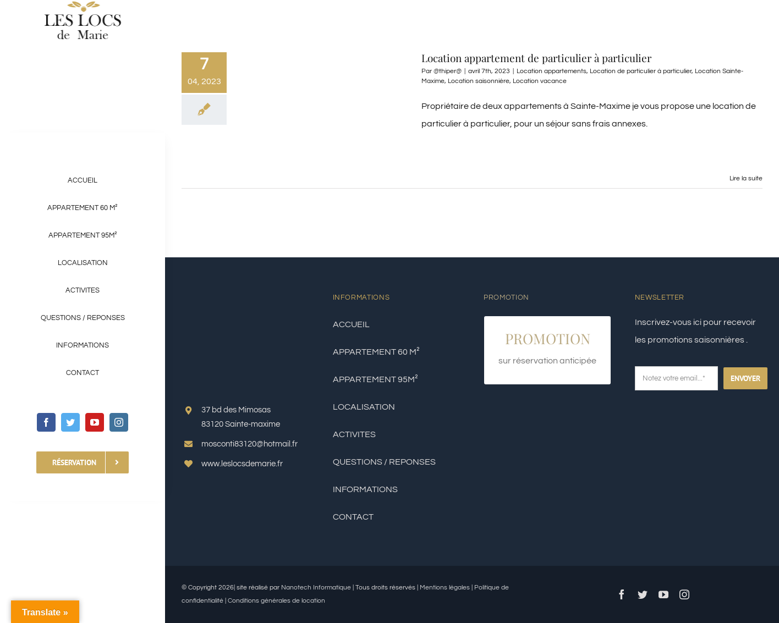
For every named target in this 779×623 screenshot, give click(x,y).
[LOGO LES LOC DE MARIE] (83, 4)
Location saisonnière (478, 81)
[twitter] (70, 422)
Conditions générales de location (276, 600)
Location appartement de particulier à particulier (536, 58)
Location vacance (540, 81)
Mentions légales (445, 587)
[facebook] (46, 422)
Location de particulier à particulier (641, 71)
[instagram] (118, 422)
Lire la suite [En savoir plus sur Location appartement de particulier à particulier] (745, 178)
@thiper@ (448, 71)
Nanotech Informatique (316, 587)
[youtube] (94, 422)
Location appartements (551, 71)
